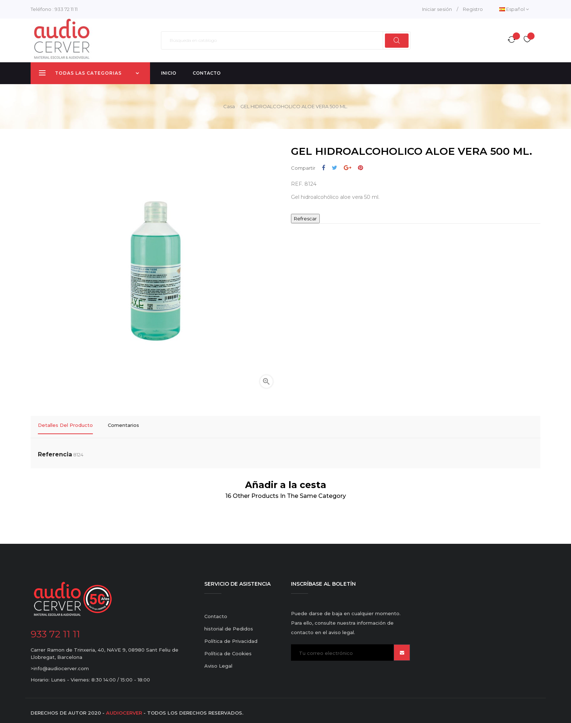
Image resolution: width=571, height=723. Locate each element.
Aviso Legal (218, 661)
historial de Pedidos (228, 624)
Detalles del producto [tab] (65, 425)
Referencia (55, 450)
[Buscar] (285, 40)
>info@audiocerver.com (60, 664)
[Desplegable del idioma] (514, 9)
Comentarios (123, 425)
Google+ (347, 168)
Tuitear (334, 168)
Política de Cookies (228, 649)
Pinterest (360, 168)
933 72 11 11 (66, 9)
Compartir (323, 168)
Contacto (215, 612)
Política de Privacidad (230, 637)
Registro (473, 9)
